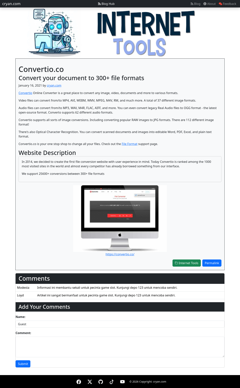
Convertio (25, 93)
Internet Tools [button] (186, 263)
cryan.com (11, 3)
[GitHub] (100, 381)
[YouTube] (122, 381)
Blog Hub (106, 4)
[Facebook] (78, 381)
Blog (195, 4)
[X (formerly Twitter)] (90, 381)
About (209, 4)
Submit (23, 364)
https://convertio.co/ (120, 254)
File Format (129, 144)
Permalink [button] (212, 263)
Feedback (227, 4)
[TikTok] (111, 381)
